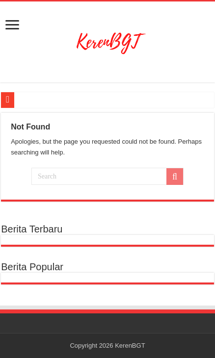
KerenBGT (130, 345)
